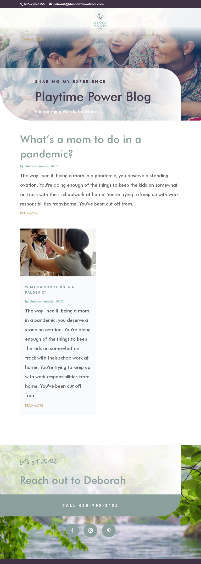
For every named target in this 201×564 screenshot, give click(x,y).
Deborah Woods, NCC (41, 166)
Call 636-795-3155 (75, 505)
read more (29, 213)
